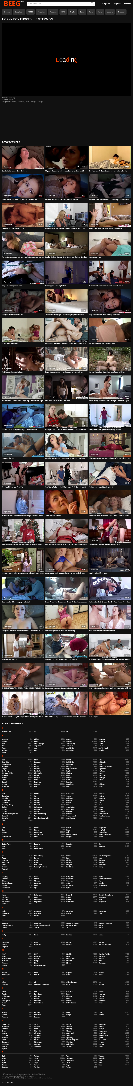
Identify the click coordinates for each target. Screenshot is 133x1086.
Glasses (37, 881)
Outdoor (101, 984)
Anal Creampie (39, 744)
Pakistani (53, 12)
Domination (103, 832)
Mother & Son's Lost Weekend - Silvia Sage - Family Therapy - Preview (110, 200)
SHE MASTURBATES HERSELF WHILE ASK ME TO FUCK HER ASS (23, 688)
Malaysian (37, 956)
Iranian (68, 913)
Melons (101, 958)
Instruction (102, 911)
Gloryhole (69, 881)
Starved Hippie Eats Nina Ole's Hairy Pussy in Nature (107, 372)
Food (4, 865)
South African (103, 1035)
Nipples (101, 973)
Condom (101, 807)
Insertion (69, 911)
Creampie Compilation (10, 814)
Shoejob (101, 1029)
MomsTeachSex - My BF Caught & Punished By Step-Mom (22, 717)
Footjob (69, 865)
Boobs (4, 780)
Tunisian (5, 1067)
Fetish (36, 860)
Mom (36, 963)
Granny (4, 885)
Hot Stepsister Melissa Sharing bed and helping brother (108, 171)
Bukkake (102, 784)
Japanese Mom (7, 925)
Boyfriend (37, 782)
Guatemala (6, 888)
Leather (4, 944)
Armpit (101, 746)
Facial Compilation (105, 856)
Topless (5, 1065)
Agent (68, 739)
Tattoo (36, 1056)
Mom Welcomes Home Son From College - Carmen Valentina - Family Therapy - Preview (23, 516)
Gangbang (70, 876)
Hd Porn (10, 1082)
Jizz (67, 927)
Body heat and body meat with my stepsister (104, 315)
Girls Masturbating (105, 879)
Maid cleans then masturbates (12, 372)
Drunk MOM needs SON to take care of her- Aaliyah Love (65, 573)
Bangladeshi (6, 764)
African (36, 739)
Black (68, 775)
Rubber (101, 1015)
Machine (69, 954)
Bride (100, 782)
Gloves (101, 881)
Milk (100, 961)
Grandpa (101, 883)
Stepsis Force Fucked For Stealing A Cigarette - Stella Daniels (66, 458)
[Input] (61, 4)
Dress (36, 837)
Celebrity (69, 798)
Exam (4, 848)
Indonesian (38, 911)
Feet (100, 858)
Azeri (4, 752)
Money (68, 963)
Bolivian (69, 778)
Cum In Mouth (71, 816)
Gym (36, 888)
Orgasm (5, 984)
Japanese (37, 923)
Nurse (68, 975)
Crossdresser (103, 814)
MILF (27, 102)
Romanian (37, 1015)
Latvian (101, 942)
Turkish (37, 1067)
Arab (3, 746)
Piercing (69, 996)
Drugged (7, 12)
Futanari (5, 869)
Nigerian (69, 973)
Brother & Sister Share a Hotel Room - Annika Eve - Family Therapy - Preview (66, 257)
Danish (68, 828)
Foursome (102, 865)
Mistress (5, 963)
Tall (3, 1056)
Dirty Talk (102, 830)
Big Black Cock (71, 769)
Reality (4, 1012)
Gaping (101, 876)
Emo (3, 846)
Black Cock (102, 775)
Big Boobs (102, 769)
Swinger (69, 1046)
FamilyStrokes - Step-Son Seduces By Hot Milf (105, 429)
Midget (36, 961)
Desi (3, 830)
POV (35, 992)
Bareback (69, 764)
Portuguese (6, 1001)
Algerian (5, 741)
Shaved (36, 1029)
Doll (67, 832)
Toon (100, 1063)
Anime (101, 744)
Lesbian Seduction (105, 944)
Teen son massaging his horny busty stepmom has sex (64, 315)
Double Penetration (105, 834)
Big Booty (5, 771)
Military (69, 961)
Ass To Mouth (103, 748)
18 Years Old (6, 732)
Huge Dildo (38, 902)
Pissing (101, 996)
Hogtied (5, 899)
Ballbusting (103, 762)
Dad (3, 828)
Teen (36, 1058)
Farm (4, 858)
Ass (35, 748)
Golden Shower (7, 883)
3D (35, 732)
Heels (36, 897)
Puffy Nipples (71, 1003)
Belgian (4, 769)
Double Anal (38, 834)
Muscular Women (40, 965)
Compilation (19, 12)
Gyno (68, 888)
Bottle (101, 780)
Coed (100, 805)
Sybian (4, 1049)
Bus (35, 786)
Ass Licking (70, 748)
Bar (35, 764)
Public (4, 1003)
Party (68, 994)
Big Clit (68, 771)
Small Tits (102, 1033)
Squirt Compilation (72, 1040)
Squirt (36, 1040)
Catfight (5, 798)
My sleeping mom (95, 257)
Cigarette (5, 803)
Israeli (4, 916)
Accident (5, 739)
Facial (91, 12)
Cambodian (70, 794)
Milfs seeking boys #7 (9, 659)
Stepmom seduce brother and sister (57, 401)
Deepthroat (102, 828)
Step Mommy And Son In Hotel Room (102, 343)
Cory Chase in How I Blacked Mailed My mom (104, 544)
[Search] (92, 3)
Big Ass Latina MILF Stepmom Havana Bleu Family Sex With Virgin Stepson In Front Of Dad (110, 659)
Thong (36, 1060)
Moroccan (102, 963)
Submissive (70, 1044)
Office (4, 982)
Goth (68, 883)
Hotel (100, 899)
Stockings (69, 1042)
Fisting (36, 862)
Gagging (5, 876)
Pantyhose (38, 994)
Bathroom (5, 766)
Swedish (5, 1046)
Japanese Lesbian (72, 923)
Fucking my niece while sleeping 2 (101, 487)
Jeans (101, 925)
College (4, 807)
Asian (100, 12)
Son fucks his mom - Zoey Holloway (14, 171)
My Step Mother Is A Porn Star (12, 487)
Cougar (40, 102)
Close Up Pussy (7, 805)
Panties (4, 994)
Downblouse (6, 837)
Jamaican (5, 923)
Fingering (102, 860)
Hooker (68, 899)
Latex (36, 942)
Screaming (102, 1024)
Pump (101, 1003)
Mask (68, 956)
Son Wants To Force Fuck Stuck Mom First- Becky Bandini (65, 487)
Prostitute (102, 1001)
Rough (68, 1015)
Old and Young (71, 982)
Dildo (68, 830)
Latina (68, 942)
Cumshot (21, 102)
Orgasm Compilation (41, 984)
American (102, 741)
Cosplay (72, 12)
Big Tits (69, 773)
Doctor (4, 832)
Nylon (101, 975)
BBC (3, 760)
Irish (100, 913)
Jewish (36, 927)
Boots (36, 780)
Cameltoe (102, 794)
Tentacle (102, 1058)
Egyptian (69, 844)
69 (67, 732)
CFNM (30, 12)
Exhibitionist (38, 848)
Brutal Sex (70, 784)
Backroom (37, 762)
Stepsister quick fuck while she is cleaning (60, 631)
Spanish (37, 1038)
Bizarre (36, 775)
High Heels (102, 897)
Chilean (37, 800)
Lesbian (69, 944)
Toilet (68, 1063)
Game (36, 876)
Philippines (6, 996)
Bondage (102, 778)
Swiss (101, 1046)
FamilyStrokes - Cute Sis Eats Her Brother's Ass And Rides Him (66, 429)
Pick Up (37, 996)
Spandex (5, 1038)
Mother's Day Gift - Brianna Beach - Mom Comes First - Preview (110, 602)
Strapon (101, 1042)
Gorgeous (121, 12)
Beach (36, 766)
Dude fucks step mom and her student (102, 631)
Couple (4, 811)
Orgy (68, 984)
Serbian (101, 1026)
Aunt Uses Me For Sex (53, 516)
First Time (5, 862)
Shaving (69, 1029)
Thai (3, 1060)
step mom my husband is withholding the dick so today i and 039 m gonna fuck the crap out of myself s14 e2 (110, 401)
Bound (4, 782)
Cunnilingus (70, 818)
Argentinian (38, 746)
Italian (36, 916)
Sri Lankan (41, 12)
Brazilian (69, 782)
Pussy (4, 1005)
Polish (36, 998)
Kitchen (69, 935)
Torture (36, 1065)
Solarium (37, 1035)
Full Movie (70, 867)
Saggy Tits (5, 1024)
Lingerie (110, 12)
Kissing (36, 935)
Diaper (36, 830)
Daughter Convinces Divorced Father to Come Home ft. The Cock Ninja (23, 631)
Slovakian (37, 1033)
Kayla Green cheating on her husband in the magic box (64, 372)
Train (100, 1065)
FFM (3, 856)
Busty (101, 786)
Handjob (69, 895)
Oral (100, 982)
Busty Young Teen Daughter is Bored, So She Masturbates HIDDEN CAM (66, 602)
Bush (68, 786)
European (102, 846)
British (4, 784)
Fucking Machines (40, 867)
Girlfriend (69, 879)
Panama (101, 992)
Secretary (5, 1026)
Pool (67, 998)
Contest (5, 809)
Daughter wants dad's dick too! (12, 315)
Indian (4, 911)
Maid (4, 956)
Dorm (4, 834)
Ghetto (36, 879)
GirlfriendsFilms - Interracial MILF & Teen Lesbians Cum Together (110, 516)
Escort (68, 846)
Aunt (36, 750)
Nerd (36, 973)
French (4, 867)
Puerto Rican (38, 1003)
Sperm (101, 1038)
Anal (3, 744)
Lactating (5, 942)
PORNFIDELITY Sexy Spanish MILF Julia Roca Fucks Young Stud (66, 343)
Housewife (5, 902)
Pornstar (102, 998)
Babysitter (5, 762)
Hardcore (5, 897)
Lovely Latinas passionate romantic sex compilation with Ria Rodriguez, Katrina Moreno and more (110, 688)
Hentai (68, 897)
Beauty (68, 766)
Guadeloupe (103, 885)
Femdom (5, 860)
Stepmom (5, 1042)
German (5, 879)
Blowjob (33, 102)
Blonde (4, 778)
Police (4, 998)
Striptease (5, 1044)
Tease (4, 1058)
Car (35, 796)
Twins (68, 1067)
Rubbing (5, 1017)
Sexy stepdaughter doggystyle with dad (16, 602)
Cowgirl (69, 811)
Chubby (101, 800)
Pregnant (37, 1001)
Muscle (4, 965)
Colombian (38, 807)
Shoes (4, 1031)
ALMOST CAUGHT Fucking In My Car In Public (61, 659)
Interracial (5, 913)
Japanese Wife (71, 925)
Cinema (37, 803)
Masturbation (6, 958)
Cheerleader (6, 800)
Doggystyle (38, 832)
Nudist (36, 975)
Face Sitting (38, 856)
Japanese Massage (105, 923)
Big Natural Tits (7, 773)
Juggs (101, 927)
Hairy (4, 895)
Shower (69, 1031)
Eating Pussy (6, 844)
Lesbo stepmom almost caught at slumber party (62, 688)
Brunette (37, 784)
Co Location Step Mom (10, 343)
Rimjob (4, 1015)
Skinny (4, 1033)
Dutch (101, 837)
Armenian (69, 746)
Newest (127, 3)
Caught (36, 798)
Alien (36, 741)
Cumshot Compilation (41, 818)
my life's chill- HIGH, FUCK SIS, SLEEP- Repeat (61, 200)
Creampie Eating (40, 814)
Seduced (37, 1026)
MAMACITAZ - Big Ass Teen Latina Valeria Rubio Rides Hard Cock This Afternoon (66, 717)
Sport (4, 1040)
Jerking (4, 927)
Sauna (68, 1024)
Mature (36, 958)
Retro (68, 1012)
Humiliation (70, 902)
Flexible (101, 862)
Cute (100, 818)
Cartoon (69, 796)
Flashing (69, 862)
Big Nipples (38, 773)
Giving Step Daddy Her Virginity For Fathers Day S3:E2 (108, 228)
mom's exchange (8, 458)
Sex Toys (5, 1029)
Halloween (38, 895)
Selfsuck (69, 1026)
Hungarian (102, 902)
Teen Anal (69, 1058)
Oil (35, 982)
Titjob (36, 1063)
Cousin (36, 811)
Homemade (38, 899)
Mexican (5, 961)
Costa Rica (70, 809)
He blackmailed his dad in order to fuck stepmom (106, 286)
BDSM (68, 760)
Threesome (70, 1060)
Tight (4, 1063)
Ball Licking (70, 762)
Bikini (82, 12)
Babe (100, 760)
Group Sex (70, 885)
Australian (70, 750)
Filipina (68, 860)
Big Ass (37, 769)
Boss (68, 780)
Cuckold (5, 816)
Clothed (13, 102)
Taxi (67, 1056)
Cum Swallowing (104, 816)
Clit (100, 803)
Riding (101, 1012)
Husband (5, 904)
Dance (36, 828)
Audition (5, 750)
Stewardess (38, 1042)
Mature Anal (70, 958)
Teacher (101, 1056)
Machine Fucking (105, 954)
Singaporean (103, 1031)
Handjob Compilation (106, 895)
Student (37, 1044)
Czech (4, 820)
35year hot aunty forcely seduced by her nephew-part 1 (64, 171)
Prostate (69, 1001)
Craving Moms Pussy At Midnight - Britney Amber (19, 429)
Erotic (36, 846)
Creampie (102, 811)
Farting (36, 858)
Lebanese (37, 944)
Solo (67, 1035)
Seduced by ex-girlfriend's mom (13, 228)
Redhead (37, 1012)
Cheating (102, 798)
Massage (102, 956)
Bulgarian (5, 786)
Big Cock (102, 771)
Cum (36, 816)
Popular (117, 3)
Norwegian (6, 975)
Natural (4, 973)
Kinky (4, 935)
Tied (100, 1060)
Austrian (102, 750)
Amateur (69, 741)
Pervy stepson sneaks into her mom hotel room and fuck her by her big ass (23, 257)
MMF (36, 954)
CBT (3, 794)
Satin (36, 1024)
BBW (63, 12)
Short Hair (37, 1031)
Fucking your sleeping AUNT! (55, 286)
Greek (36, 885)
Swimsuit (37, 1046)
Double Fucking (71, 834)
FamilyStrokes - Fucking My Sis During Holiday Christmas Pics (23, 544)
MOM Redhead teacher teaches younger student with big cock (23, 401)
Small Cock (70, 1033)
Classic (68, 803)
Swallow (101, 1044)
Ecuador (37, 844)
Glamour (5, 881)
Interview (37, 913)
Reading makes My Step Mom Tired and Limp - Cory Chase (66, 544)
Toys (68, 1065)
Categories (105, 3)
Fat (67, 858)
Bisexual (5, 775)
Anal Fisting (70, 744)
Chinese (69, 800)
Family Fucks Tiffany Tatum (98, 573)
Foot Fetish (38, 865)
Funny (101, 867)
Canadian (5, 796)
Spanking (69, 1038)
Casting (101, 796)
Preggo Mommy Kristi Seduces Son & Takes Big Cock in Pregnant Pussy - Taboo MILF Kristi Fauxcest (23, 573)
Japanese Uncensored (42, 925)
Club (68, 805)
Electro (101, 844)
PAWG (4, 992)
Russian (37, 1017)
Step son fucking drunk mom (12, 286)
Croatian (69, 814)
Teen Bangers (93, 717)
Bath (100, 764)
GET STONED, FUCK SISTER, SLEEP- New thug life (19, 200)
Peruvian (102, 994)
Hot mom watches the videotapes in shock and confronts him (66, 228)
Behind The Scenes (105, 766)
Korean (101, 935)
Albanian (102, 739)
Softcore (5, 1035)
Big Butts (37, 771)
